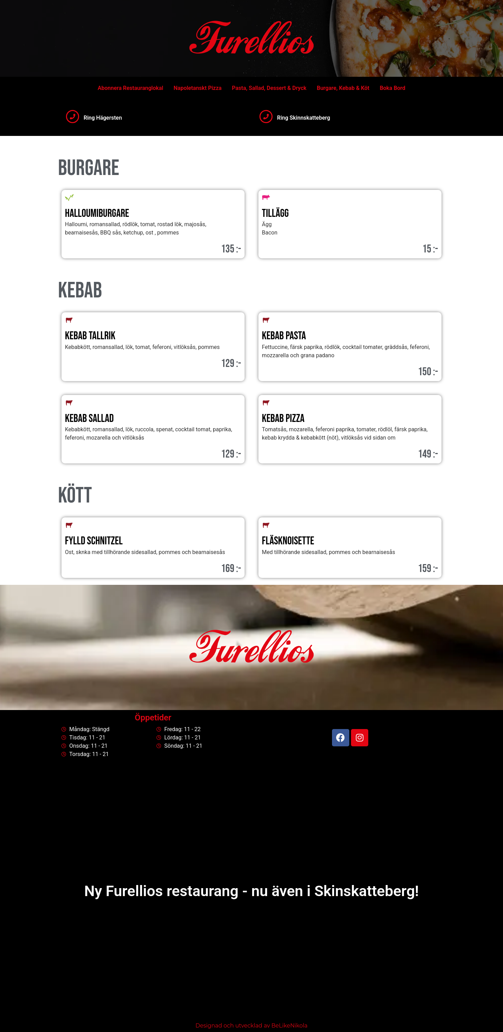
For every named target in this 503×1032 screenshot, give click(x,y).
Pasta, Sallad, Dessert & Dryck (269, 88)
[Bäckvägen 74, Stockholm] (251, 821)
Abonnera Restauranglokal (130, 88)
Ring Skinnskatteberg (303, 117)
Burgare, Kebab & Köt (343, 88)
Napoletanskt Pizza (197, 88)
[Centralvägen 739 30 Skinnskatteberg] (251, 964)
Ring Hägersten (103, 117)
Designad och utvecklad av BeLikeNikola (251, 1025)
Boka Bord (392, 88)
